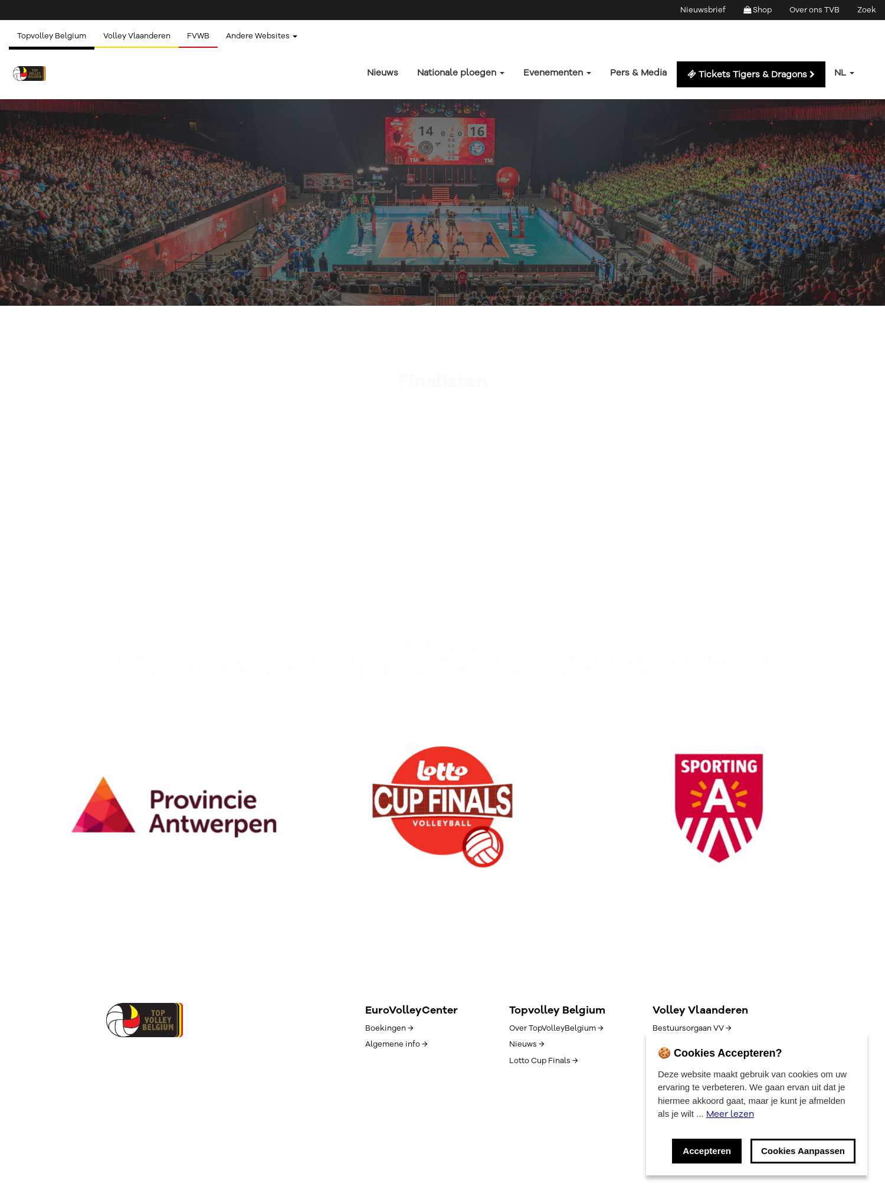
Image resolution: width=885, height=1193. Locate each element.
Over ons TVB (814, 10)
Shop (757, 10)
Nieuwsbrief (703, 10)
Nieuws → (526, 1044)
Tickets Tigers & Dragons (751, 74)
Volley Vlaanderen (138, 36)
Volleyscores (155, 232)
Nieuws (382, 73)
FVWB (200, 36)
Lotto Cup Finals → (543, 1060)
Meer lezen (730, 1114)
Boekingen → (389, 1028)
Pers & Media (638, 73)
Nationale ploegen (460, 73)
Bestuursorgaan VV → (692, 1028)
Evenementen (557, 73)
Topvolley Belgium (52, 36)
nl (844, 73)
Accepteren (707, 1151)
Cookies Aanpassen (803, 1151)
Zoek (866, 10)
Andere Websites (265, 36)
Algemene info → (396, 1044)
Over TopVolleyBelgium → (556, 1028)
